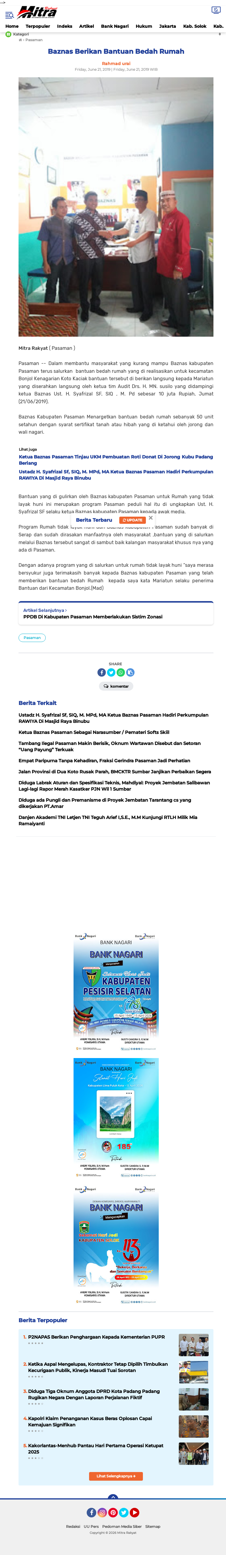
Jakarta (167, 26)
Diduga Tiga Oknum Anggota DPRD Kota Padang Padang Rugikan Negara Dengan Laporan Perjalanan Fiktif (94, 1394)
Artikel (86, 26)
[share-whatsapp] (121, 672)
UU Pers (91, 1526)
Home (12, 26)
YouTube (139, 1515)
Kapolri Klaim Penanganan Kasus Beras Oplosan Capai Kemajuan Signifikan (90, 1422)
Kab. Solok (194, 26)
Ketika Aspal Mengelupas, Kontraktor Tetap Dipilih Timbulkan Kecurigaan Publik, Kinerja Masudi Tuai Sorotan (98, 1367)
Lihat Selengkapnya (116, 1476)
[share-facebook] (101, 672)
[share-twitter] (111, 672)
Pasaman (32, 637)
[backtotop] (113, 1499)
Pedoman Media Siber (122, 1526)
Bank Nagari (115, 26)
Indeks (64, 26)
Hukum (144, 26)
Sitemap (152, 1526)
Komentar (116, 686)
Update (132, 520)
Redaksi (73, 1526)
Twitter (126, 1515)
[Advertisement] (116, 884)
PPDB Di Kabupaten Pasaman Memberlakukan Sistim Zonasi (92, 617)
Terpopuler (38, 26)
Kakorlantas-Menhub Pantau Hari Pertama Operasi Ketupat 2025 (95, 1449)
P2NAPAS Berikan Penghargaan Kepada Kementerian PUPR (96, 1337)
